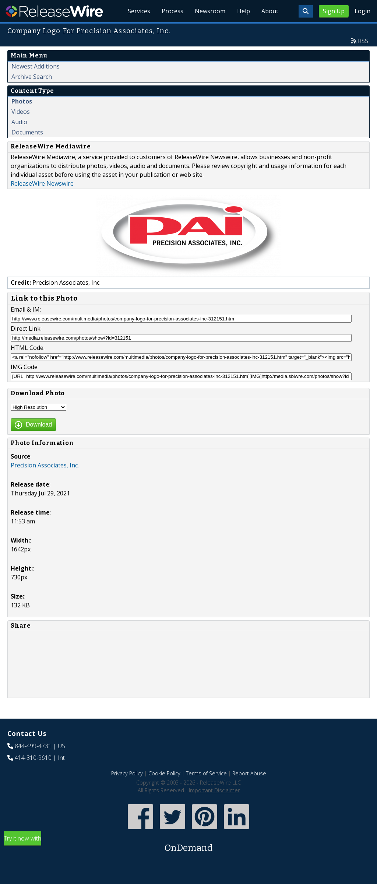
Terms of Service (206, 773)
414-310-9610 (33, 758)
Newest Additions (35, 66)
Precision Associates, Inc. (45, 465)
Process (171, 11)
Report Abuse (249, 773)
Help (242, 11)
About (269, 11)
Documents (27, 132)
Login (362, 11)
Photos (21, 101)
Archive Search (31, 77)
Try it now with (188, 844)
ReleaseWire (54, 11)
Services (137, 11)
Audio (19, 122)
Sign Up (334, 11)
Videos (20, 112)
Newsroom (209, 11)
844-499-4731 (33, 746)
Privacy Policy (127, 773)
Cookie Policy (164, 773)
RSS (363, 41)
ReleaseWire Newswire (42, 183)
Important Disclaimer (214, 790)
